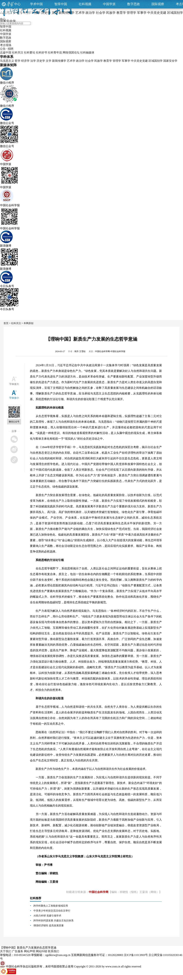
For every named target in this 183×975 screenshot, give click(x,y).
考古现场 (5, 45)
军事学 (126, 60)
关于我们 (5, 951)
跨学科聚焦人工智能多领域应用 (50, 905)
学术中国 (36, 4)
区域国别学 (156, 60)
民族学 (98, 60)
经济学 (25, 60)
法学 (33, 60)
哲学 (17, 60)
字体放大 (14, 384)
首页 (6, 323)
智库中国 (60, 4)
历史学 (41, 60)
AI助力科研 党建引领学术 (47, 915)
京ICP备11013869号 (136, 954)
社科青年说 (55, 52)
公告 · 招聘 (6, 48)
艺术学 (71, 60)
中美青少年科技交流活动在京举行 (51, 910)
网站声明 (29, 951)
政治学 (80, 60)
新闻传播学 (59, 60)
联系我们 (53, 951)
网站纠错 (41, 951)
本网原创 (28, 323)
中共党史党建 (139, 60)
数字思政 (133, 4)
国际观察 (158, 4)
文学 (48, 60)
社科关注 (17, 52)
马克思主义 (7, 60)
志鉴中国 (5, 52)
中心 (17, 4)
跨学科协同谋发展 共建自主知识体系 (53, 920)
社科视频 (85, 4)
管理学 (117, 60)
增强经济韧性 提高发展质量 (48, 925)
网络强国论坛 (71, 52)
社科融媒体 (87, 52)
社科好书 (41, 52)
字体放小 (14, 398)
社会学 (89, 60)
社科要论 (29, 52)
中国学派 (109, 4)
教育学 (107, 60)
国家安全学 (170, 60)
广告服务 (17, 951)
